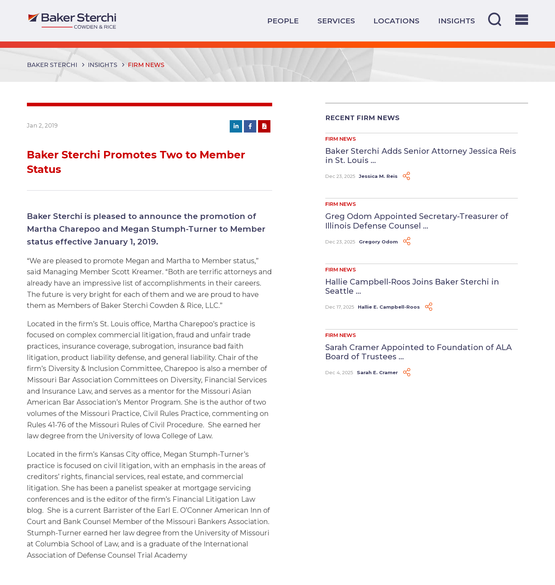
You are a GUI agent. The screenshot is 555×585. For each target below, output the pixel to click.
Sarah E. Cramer (377, 372)
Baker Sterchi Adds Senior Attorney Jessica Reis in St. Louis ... (420, 155)
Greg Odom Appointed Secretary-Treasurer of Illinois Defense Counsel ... (416, 221)
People (283, 20)
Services (336, 20)
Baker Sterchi (52, 64)
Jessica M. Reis (378, 176)
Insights (456, 20)
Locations (396, 20)
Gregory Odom (378, 241)
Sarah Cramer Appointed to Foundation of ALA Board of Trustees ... (418, 352)
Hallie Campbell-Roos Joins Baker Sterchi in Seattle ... (412, 286)
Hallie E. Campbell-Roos (389, 307)
